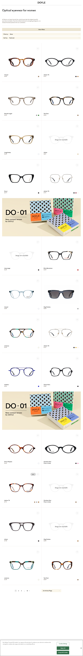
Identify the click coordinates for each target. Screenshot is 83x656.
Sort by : (5, 38)
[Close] (81, 648)
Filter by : (6, 34)
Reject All (63, 648)
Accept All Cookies (63, 652)
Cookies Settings (63, 644)
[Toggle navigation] (3, 2)
